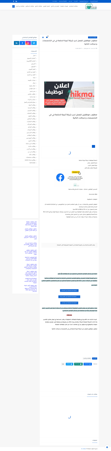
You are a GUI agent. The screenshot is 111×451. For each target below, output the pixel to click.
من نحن (70, 1)
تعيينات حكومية (64, 6)
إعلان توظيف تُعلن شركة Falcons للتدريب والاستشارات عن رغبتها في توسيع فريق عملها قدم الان (30, 288)
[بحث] (13, 6)
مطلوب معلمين (31, 94)
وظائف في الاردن (20, 6)
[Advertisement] (55, 23)
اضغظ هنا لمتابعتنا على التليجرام (69, 290)
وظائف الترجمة (31, 107)
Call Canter (32, 162)
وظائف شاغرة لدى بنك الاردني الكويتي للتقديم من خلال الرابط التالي (30, 245)
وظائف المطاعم (73, 6)
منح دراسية (32, 96)
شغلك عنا (55, 1)
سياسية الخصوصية (84, 1)
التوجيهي (33, 66)
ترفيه (34, 77)
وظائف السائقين (29, 6)
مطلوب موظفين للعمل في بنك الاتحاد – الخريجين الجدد (30, 238)
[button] (88, 364)
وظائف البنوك (32, 105)
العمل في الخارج (55, 6)
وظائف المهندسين (30, 138)
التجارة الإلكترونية (31, 61)
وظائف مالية (32, 154)
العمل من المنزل (31, 74)
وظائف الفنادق (31, 127)
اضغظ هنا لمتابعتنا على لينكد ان (69, 302)
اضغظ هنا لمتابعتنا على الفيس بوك (69, 296)
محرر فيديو (32, 91)
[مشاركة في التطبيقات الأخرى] (63, 364)
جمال (34, 83)
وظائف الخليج (38, 6)
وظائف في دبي (31, 151)
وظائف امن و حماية (30, 143)
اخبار (34, 55)
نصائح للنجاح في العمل (29, 102)
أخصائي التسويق (31, 58)
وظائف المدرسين (31, 132)
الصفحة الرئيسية (94, 1)
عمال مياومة (32, 85)
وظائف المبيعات (31, 129)
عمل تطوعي (32, 88)
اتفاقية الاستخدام (63, 1)
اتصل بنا (76, 1)
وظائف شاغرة (31, 146)
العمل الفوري (46, 6)
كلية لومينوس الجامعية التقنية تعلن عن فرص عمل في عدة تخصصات (31, 259)
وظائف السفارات (31, 121)
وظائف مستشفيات (30, 157)
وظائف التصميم (31, 110)
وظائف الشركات (31, 124)
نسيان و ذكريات (31, 99)
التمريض (33, 63)
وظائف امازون (31, 140)
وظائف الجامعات (31, 113)
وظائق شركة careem (30, 160)
